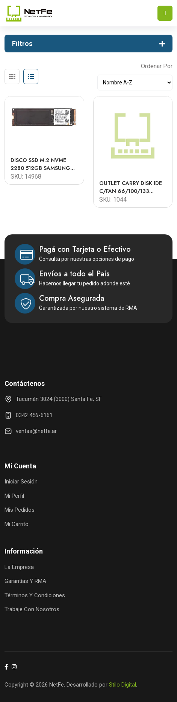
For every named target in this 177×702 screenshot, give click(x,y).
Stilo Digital (122, 684)
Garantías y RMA (25, 581)
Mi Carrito (17, 524)
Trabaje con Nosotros (32, 609)
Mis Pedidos (20, 509)
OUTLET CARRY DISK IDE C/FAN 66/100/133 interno (130, 187)
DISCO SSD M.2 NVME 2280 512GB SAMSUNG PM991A (40, 164)
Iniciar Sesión (21, 481)
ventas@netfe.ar (36, 431)
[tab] (12, 76)
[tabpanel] (88, 149)
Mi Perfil (14, 495)
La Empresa (19, 567)
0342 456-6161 (34, 415)
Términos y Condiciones (35, 595)
